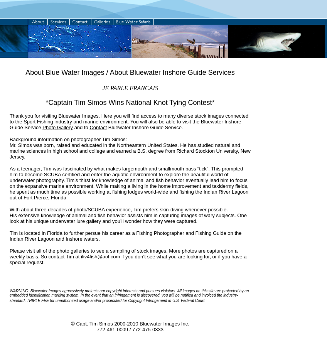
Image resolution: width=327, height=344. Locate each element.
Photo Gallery (57, 127)
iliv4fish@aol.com (100, 257)
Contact (98, 127)
